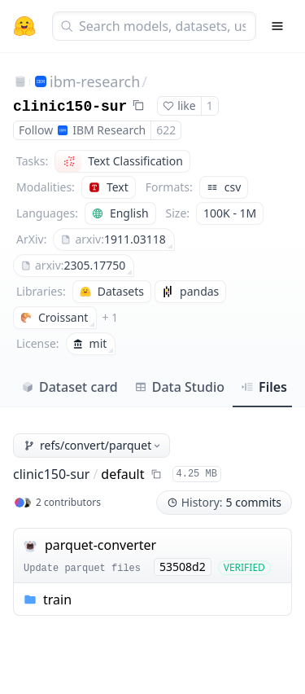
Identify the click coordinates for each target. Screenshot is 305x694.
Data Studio (179, 387)
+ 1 (110, 317)
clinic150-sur (70, 107)
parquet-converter (100, 545)
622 (166, 130)
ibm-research (95, 81)
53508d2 (182, 566)
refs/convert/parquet (93, 445)
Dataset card (69, 387)
